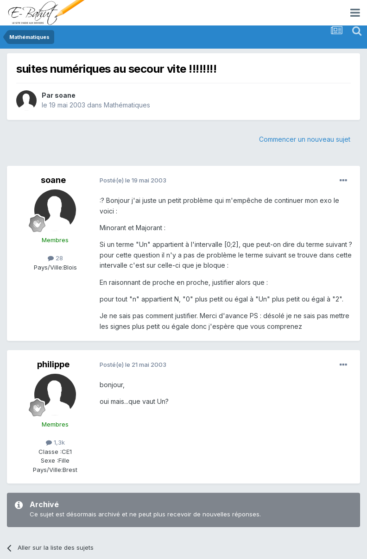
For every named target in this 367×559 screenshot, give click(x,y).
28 (55, 258)
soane (65, 95)
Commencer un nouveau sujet (304, 139)
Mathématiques (127, 105)
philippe (53, 364)
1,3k (55, 442)
